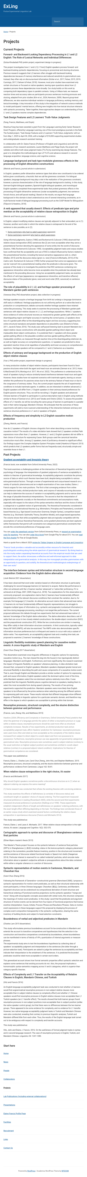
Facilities (7, 1122)
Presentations (9, 1105)
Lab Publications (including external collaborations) (24, 1096)
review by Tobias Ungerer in (57, 542)
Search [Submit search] (79, 21)
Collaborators (9, 1079)
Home (5, 32)
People (6, 1070)
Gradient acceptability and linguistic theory (26, 459)
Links (5, 1139)
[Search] (65, 21)
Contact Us (8, 1148)
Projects (7, 1088)
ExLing (10, 6)
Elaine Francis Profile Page (14, 1113)
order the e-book (37, 535)
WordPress (31, 1171)
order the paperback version (22, 532)
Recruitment (8, 1131)
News (5, 1062)
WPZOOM (65, 1171)
